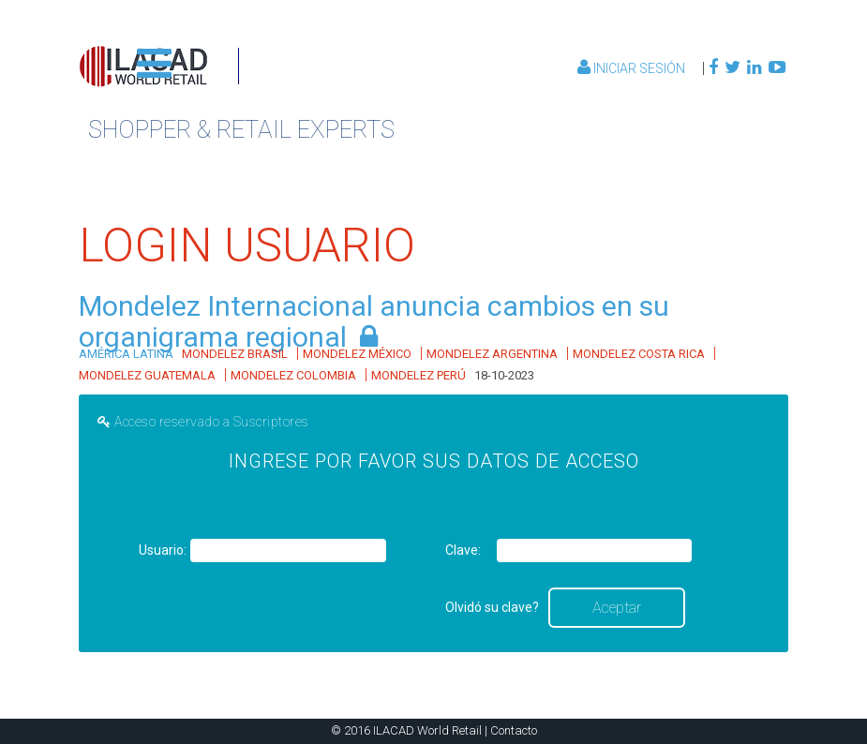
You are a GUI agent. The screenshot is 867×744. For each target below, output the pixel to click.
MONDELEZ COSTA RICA (639, 354)
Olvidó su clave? (492, 607)
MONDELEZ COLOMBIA (293, 375)
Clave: (463, 550)
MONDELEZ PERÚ (418, 375)
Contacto (513, 730)
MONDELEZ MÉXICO (357, 354)
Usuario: (163, 550)
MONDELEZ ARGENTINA (492, 354)
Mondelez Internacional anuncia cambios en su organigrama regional (374, 321)
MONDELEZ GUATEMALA (147, 375)
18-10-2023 (504, 375)
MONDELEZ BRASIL (235, 354)
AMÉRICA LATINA (126, 354)
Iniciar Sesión (632, 68)
